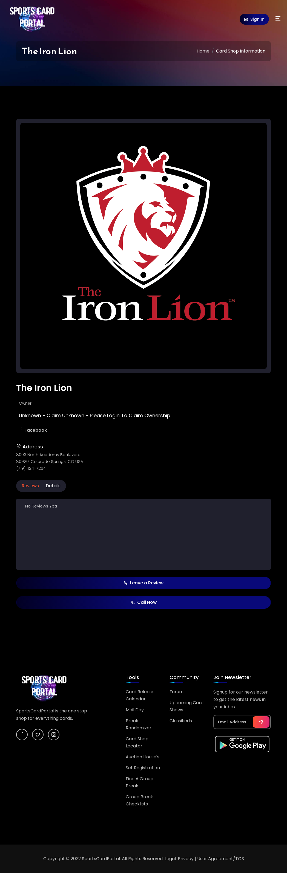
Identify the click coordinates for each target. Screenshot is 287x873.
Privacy (186, 858)
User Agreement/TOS (220, 858)
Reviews (30, 486)
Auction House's (142, 757)
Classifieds (181, 721)
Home (203, 51)
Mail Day (135, 710)
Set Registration (143, 768)
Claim (54, 415)
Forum (176, 692)
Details (53, 486)
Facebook (35, 430)
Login (113, 415)
